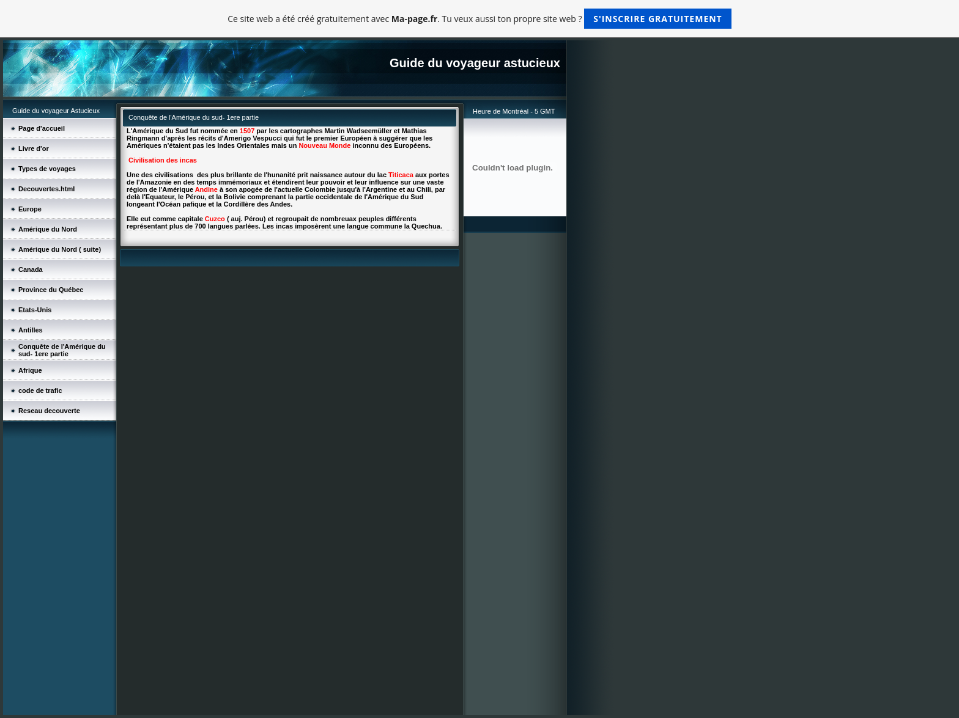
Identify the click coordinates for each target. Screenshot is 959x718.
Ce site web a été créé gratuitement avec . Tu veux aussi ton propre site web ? (479, 19)
